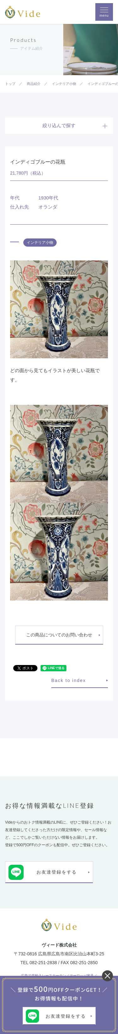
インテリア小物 (40, 242)
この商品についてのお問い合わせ (59, 634)
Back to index (68, 680)
